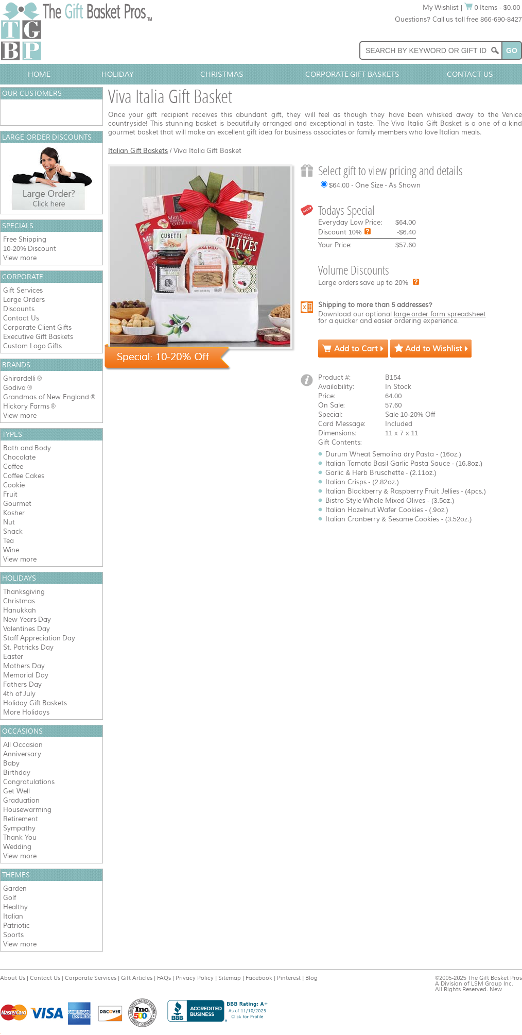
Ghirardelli (19, 378)
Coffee (13, 466)
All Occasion (23, 745)
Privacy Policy (195, 978)
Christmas (221, 74)
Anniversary (22, 754)
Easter (13, 656)
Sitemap (229, 978)
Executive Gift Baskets (38, 337)
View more (20, 258)
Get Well (16, 791)
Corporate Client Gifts (37, 327)
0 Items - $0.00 (492, 7)
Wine (11, 550)
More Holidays (26, 712)
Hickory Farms (26, 406)
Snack (13, 531)
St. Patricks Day (28, 647)
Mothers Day (24, 666)
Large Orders (24, 299)
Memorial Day (25, 675)
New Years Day (27, 619)
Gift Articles (136, 978)
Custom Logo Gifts (32, 346)
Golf (9, 898)
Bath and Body (27, 448)
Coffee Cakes (23, 476)
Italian (13, 916)
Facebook (259, 978)
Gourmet (17, 503)
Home (39, 74)
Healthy (15, 907)
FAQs (164, 978)
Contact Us (470, 74)
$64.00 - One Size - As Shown (375, 185)
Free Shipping (24, 239)
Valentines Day (26, 629)
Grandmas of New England (46, 397)
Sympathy (19, 828)
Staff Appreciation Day (39, 638)
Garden (15, 888)
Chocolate (19, 457)
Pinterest (289, 978)
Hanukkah (19, 610)
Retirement (20, 819)
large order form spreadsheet (440, 314)
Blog (311, 978)
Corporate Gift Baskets (352, 74)
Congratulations (29, 782)
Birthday (16, 772)
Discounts (18, 309)
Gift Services (23, 290)
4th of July (19, 694)
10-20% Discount (29, 248)
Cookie (14, 485)
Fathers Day (22, 684)
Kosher (14, 513)
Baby (11, 763)
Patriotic (16, 925)
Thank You (20, 837)
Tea (8, 541)
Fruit (10, 494)
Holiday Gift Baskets (35, 703)
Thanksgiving (24, 592)
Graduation (21, 800)
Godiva (14, 388)
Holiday (117, 74)
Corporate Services (90, 978)
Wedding (17, 847)
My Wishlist (441, 7)
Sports (13, 935)
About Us (12, 978)
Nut (9, 522)
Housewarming (27, 809)
